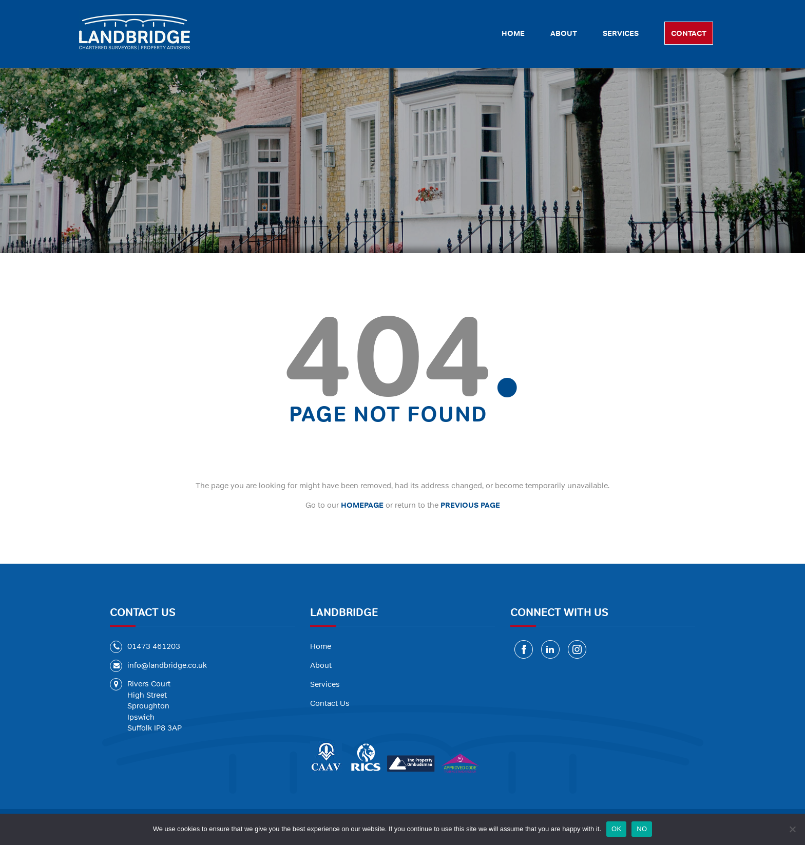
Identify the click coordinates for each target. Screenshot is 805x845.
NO (642, 829)
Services (325, 684)
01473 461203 (153, 646)
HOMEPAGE (362, 505)
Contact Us (330, 703)
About (321, 665)
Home (320, 646)
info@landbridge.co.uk (167, 665)
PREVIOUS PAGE (470, 505)
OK (616, 829)
